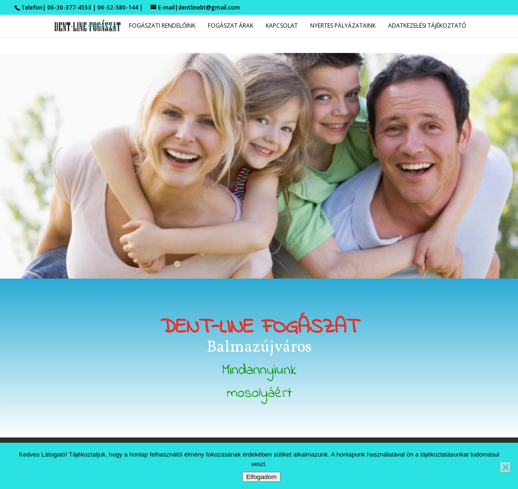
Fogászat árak (230, 26)
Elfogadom (261, 476)
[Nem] (505, 467)
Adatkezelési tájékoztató (427, 26)
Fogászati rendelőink (162, 26)
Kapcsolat (282, 26)
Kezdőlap (102, 26)
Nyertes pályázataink (343, 26)
